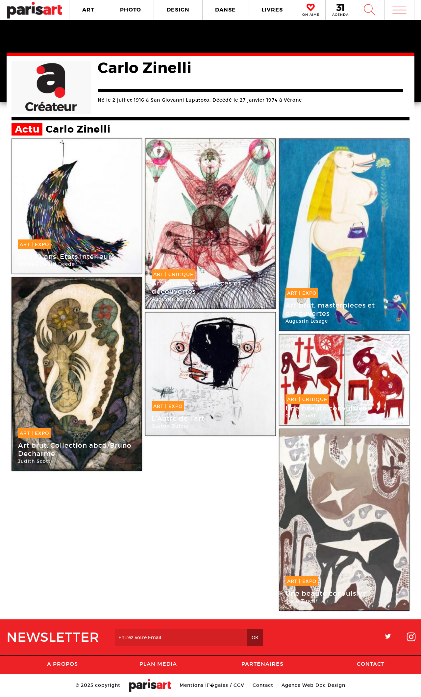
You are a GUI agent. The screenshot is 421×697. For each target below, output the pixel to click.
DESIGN (178, 9)
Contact (370, 663)
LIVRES (272, 9)
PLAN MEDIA (158, 663)
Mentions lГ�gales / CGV (212, 685)
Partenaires (262, 663)
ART (88, 9)
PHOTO (130, 9)
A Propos (62, 663)
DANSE (225, 9)
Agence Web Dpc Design (313, 685)
